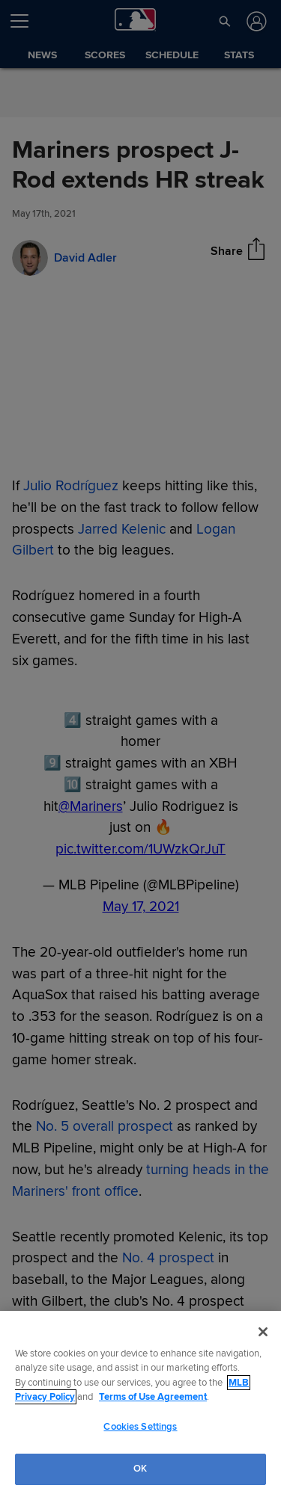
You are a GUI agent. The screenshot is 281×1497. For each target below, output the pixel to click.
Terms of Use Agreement (153, 1397)
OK (140, 1469)
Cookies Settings (140, 1427)
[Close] (263, 1331)
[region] (140, 1404)
